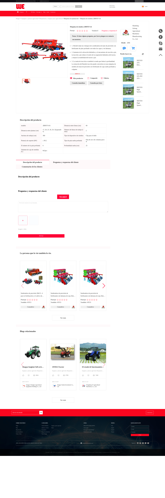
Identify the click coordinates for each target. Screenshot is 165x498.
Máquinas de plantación (71, 29)
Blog (71, 24)
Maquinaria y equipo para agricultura (50, 29)
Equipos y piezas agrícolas (29, 29)
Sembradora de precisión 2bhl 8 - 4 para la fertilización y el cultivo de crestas (32, 307)
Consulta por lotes (96, 95)
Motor (56, 452)
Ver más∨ (63, 207)
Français (110, 460)
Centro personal (120, 11)
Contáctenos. (88, 24)
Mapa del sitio (21, 456)
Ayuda (78, 24)
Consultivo (30, 319)
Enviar (36, 247)
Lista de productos (22, 460)
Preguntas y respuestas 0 (109, 41)
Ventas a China (21, 464)
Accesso (119, 2)
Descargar (61, 24)
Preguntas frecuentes (96, 448)
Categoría (41, 443)
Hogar (18, 29)
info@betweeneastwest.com (70, 2)
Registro (127, 2)
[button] (103, 298)
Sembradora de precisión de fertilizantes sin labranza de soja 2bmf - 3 (63, 307)
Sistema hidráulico (41, 448)
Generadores (39, 456)
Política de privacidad (92, 460)
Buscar (96, 13)
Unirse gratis (89, 452)
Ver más (63, 331)
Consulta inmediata (78, 95)
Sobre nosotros (25, 443)
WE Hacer (49, 24)
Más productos (76, 91)
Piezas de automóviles (42, 460)
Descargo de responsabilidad (95, 456)
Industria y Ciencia (41, 452)
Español (143, 13)
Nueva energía (40, 464)
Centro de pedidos (120, 14)
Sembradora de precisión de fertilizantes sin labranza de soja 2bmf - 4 (93, 307)
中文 (108, 448)
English (109, 452)
